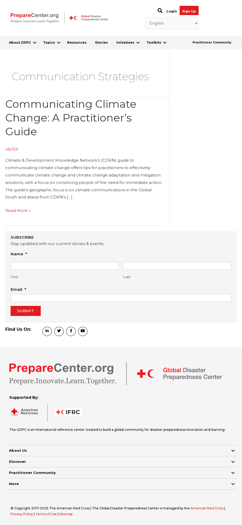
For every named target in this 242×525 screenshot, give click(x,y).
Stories (101, 42)
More (14, 484)
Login (172, 11)
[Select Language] (172, 23)
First (14, 277)
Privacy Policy (22, 514)
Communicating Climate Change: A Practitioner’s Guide (70, 117)
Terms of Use (46, 514)
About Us (18, 450)
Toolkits (154, 42)
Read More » (18, 210)
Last (127, 277)
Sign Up (189, 11)
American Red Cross (207, 508)
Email (18, 289)
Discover (17, 461)
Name (19, 253)
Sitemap (65, 514)
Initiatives (125, 42)
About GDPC (20, 42)
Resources (76, 42)
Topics (49, 42)
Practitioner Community (212, 42)
